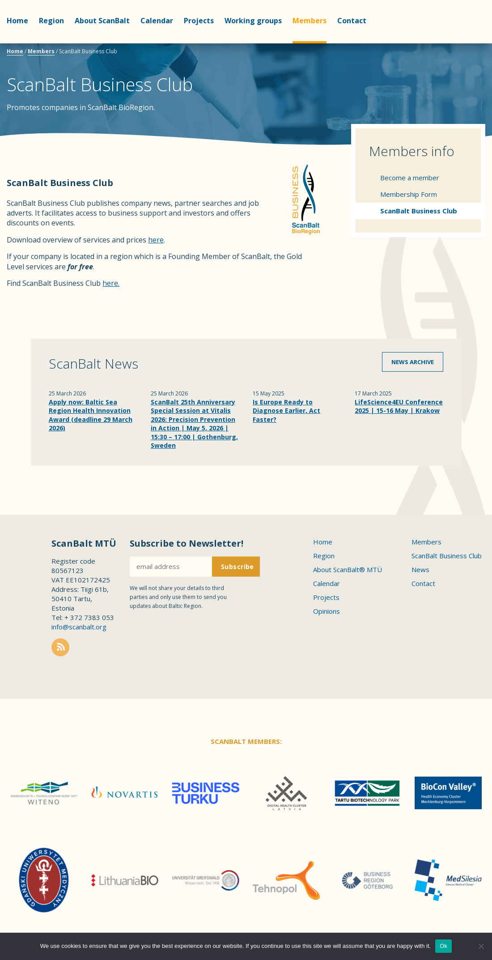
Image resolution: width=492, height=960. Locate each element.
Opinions (326, 611)
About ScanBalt (102, 20)
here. (110, 283)
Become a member (409, 177)
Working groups (253, 20)
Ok (443, 946)
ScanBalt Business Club (418, 210)
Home (17, 20)
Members (310, 20)
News (420, 569)
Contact (351, 20)
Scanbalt (463, 42)
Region (51, 20)
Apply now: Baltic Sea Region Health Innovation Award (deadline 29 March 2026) (90, 415)
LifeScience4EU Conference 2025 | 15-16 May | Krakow (399, 406)
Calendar (156, 20)
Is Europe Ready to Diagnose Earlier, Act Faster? (286, 411)
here (156, 240)
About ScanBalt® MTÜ (347, 569)
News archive (412, 362)
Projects (199, 20)
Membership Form (408, 194)
